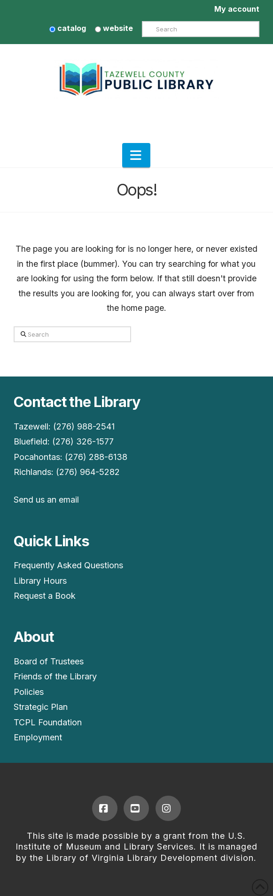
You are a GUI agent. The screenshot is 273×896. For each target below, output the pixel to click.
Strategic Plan (41, 707)
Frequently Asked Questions (68, 565)
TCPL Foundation (48, 722)
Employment (38, 737)
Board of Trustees (49, 661)
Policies (29, 692)
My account (236, 9)
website (114, 28)
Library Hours (40, 581)
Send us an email (46, 499)
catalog (67, 28)
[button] (136, 155)
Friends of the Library (55, 676)
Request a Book (45, 596)
